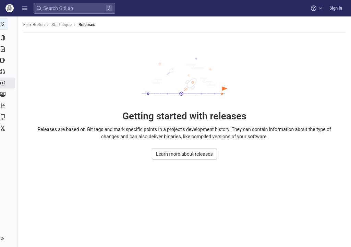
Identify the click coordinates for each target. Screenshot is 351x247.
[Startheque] (9, 24)
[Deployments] (9, 83)
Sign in (335, 8)
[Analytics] (9, 105)
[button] (24, 8)
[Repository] (9, 49)
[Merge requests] (9, 71)
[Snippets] (9, 128)
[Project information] (9, 37)
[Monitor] (9, 94)
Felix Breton (35, 24)
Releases (88, 24)
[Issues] (9, 60)
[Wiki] (9, 116)
